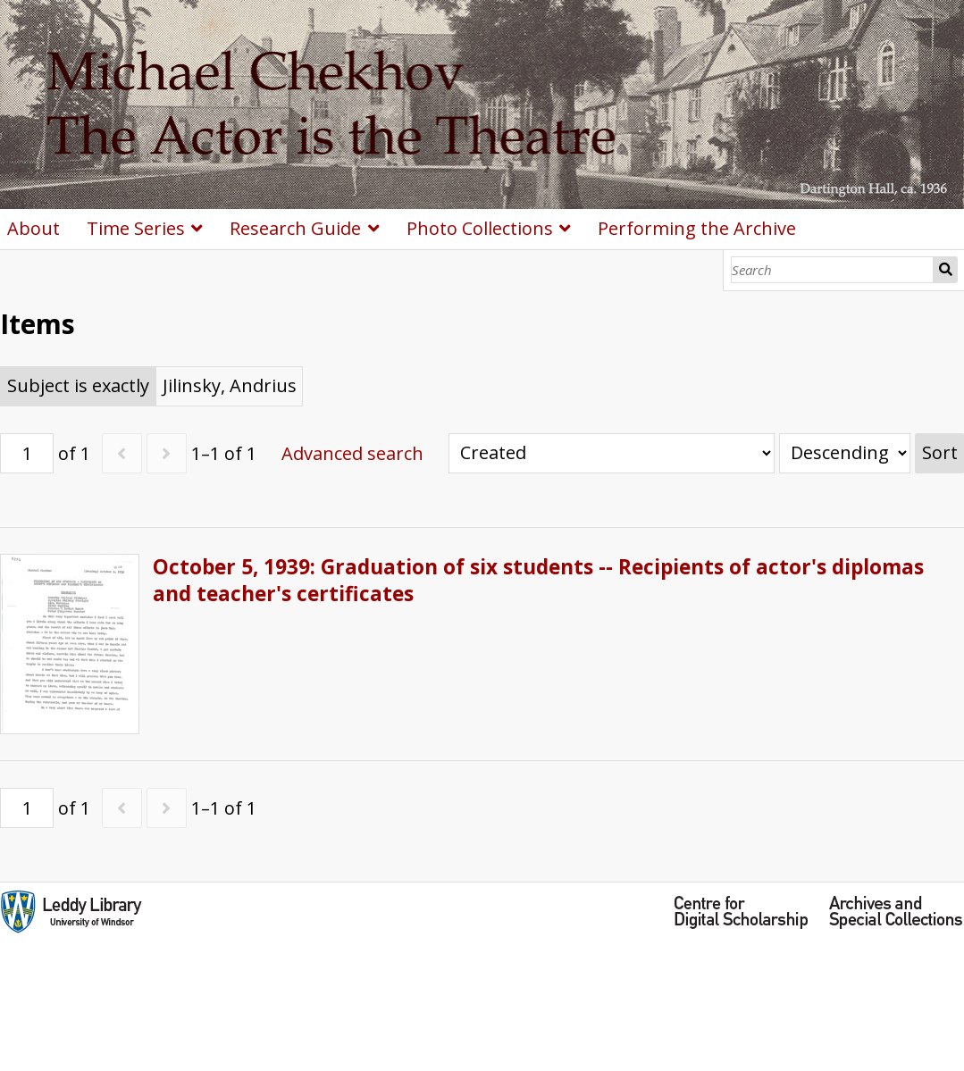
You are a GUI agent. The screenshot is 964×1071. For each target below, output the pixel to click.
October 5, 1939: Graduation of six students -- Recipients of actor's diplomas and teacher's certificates (538, 580)
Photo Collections (480, 228)
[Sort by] (611, 453)
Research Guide (295, 228)
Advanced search (352, 453)
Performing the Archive (697, 228)
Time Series (136, 228)
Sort (940, 452)
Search (946, 269)
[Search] (832, 269)
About (33, 228)
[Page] (27, 453)
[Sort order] (844, 453)
